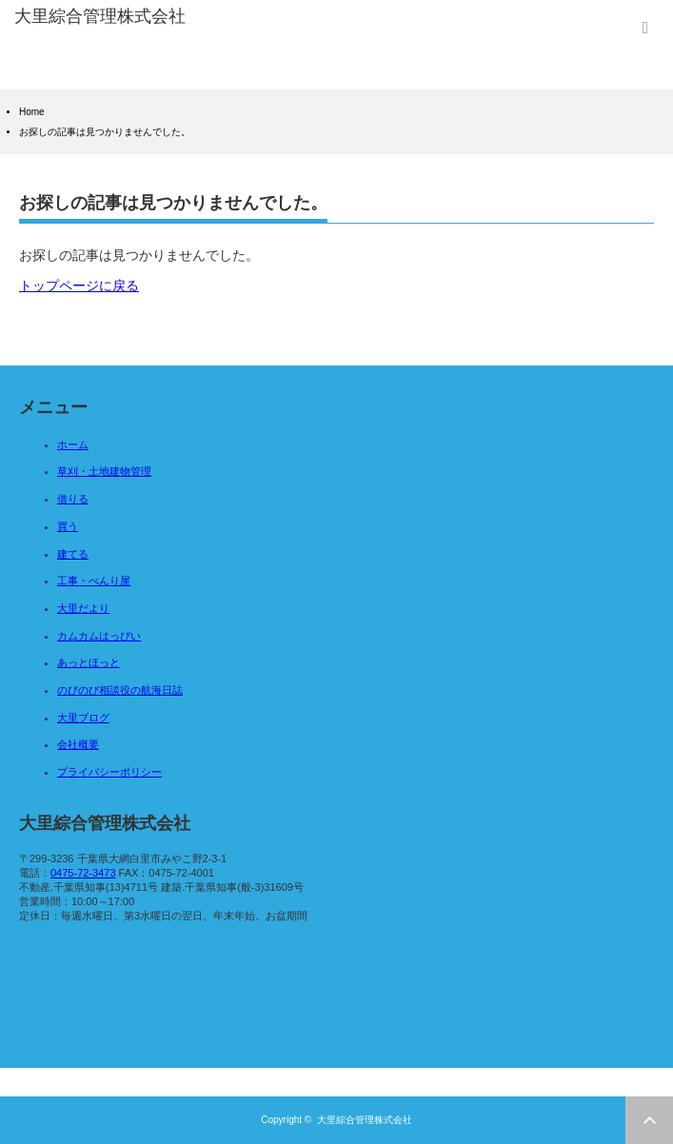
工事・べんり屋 (93, 580)
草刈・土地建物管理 (104, 471)
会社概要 (78, 744)
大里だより (83, 608)
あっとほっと (88, 662)
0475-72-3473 (83, 872)
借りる (73, 498)
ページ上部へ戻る (649, 1120)
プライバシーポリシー (109, 772)
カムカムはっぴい (99, 635)
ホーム (73, 444)
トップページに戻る (79, 285)
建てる (73, 554)
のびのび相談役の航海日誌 (120, 690)
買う (67, 526)
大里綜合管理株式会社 (364, 1119)
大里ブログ (83, 717)
